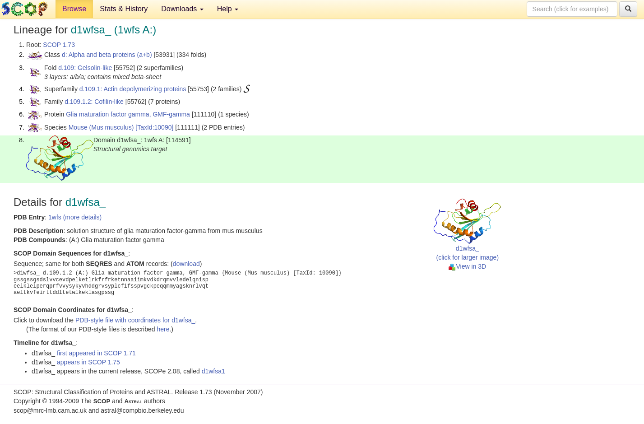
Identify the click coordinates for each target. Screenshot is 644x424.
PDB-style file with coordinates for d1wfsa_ (135, 320)
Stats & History (124, 9)
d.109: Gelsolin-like (85, 67)
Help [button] (227, 9)
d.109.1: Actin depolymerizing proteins (132, 89)
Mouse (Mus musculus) (101, 127)
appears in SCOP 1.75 (88, 362)
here (163, 329)
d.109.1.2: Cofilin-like (94, 101)
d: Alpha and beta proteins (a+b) (107, 54)
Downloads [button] (182, 9)
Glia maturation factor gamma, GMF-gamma (128, 114)
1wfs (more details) (75, 217)
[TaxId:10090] (154, 127)
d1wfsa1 (213, 371)
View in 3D (467, 266)
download (186, 263)
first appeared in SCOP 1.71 (96, 353)
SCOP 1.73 (59, 44)
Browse (74, 9)
